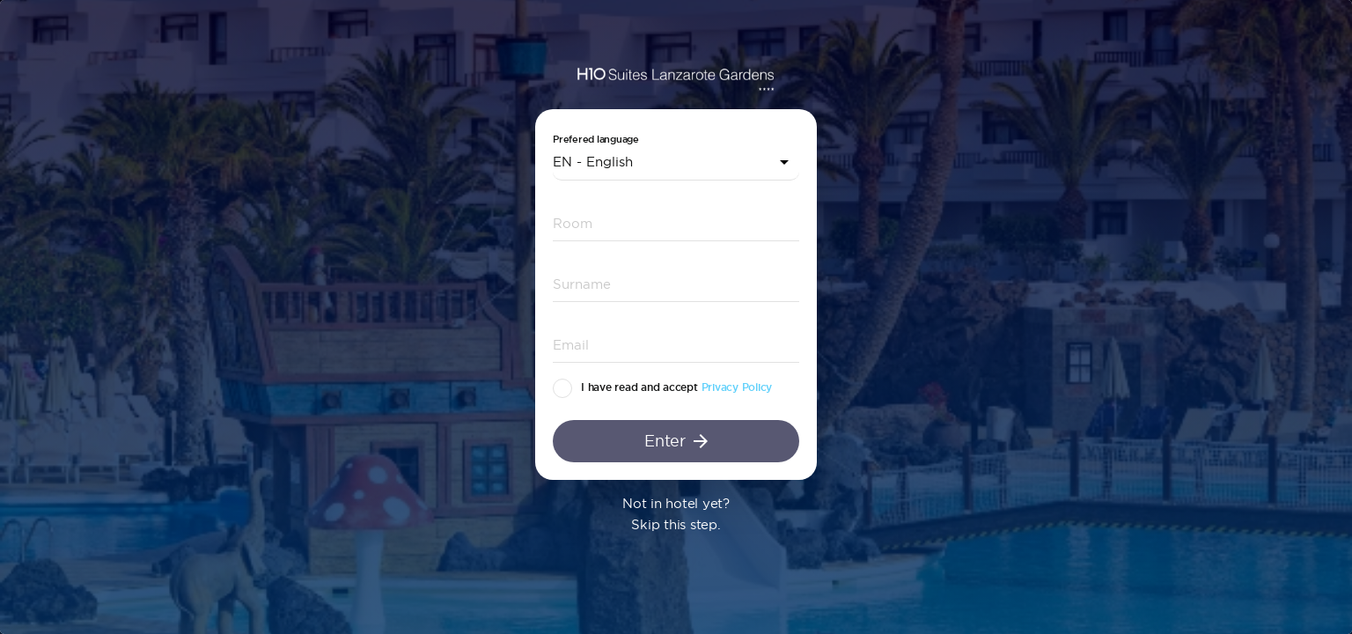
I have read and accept (639, 387)
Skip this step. (675, 524)
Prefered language (596, 139)
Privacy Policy (737, 387)
